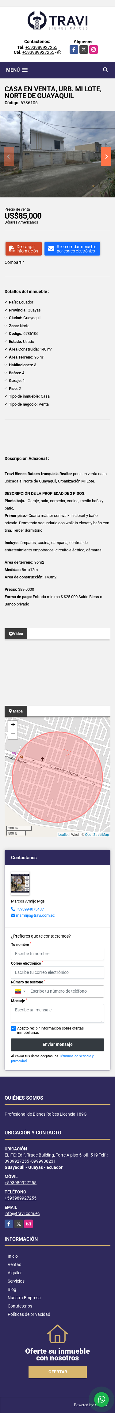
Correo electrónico (27, 963)
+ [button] (13, 725)
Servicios (16, 1281)
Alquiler (15, 1272)
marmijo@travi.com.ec (35, 915)
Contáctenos (20, 1306)
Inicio (13, 1256)
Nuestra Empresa (24, 1297)
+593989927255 (41, 47)
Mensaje (19, 1000)
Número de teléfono (28, 981)
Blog (12, 1289)
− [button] (13, 734)
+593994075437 (30, 909)
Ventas (14, 1264)
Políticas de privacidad (29, 1314)
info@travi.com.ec (22, 1213)
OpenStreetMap (97, 834)
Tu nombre (21, 944)
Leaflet (63, 834)
